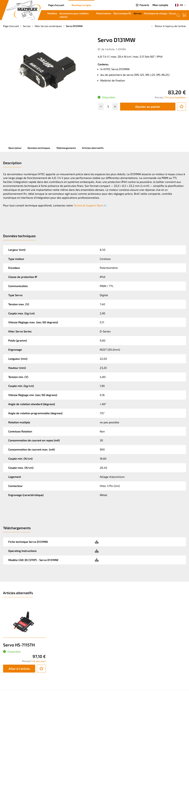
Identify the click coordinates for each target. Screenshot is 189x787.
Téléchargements (66, 147)
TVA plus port (38, 661)
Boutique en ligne (81, 5)
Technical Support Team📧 (90, 205)
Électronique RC (122, 13)
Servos (137, 13)
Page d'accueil (56, 5)
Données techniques (39, 147)
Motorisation (103, 13)
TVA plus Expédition (175, 97)
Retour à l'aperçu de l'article (168, 26)
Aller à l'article (19, 668)
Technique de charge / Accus (160, 13)
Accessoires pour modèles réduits (74, 15)
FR (179, 5)
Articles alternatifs (93, 147)
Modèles (52, 13)
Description (14, 147)
